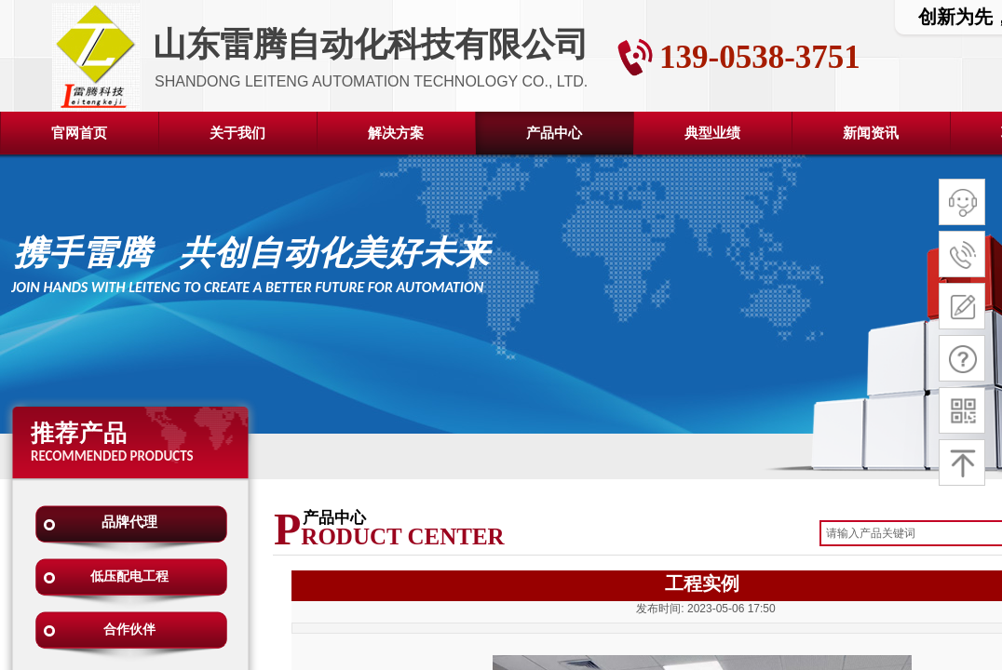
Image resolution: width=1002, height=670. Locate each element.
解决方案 (396, 133)
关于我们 (237, 133)
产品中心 (554, 133)
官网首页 (79, 133)
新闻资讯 (871, 133)
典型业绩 (712, 133)
